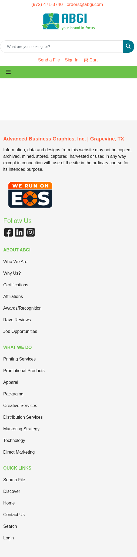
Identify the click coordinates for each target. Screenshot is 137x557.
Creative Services (20, 405)
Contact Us (14, 514)
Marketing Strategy (21, 429)
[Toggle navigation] (8, 72)
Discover (11, 491)
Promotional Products (24, 370)
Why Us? (12, 273)
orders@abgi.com (85, 4)
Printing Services (19, 359)
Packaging (13, 394)
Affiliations (13, 296)
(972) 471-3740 (47, 4)
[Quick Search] (61, 46)
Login (8, 538)
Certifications (15, 285)
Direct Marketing (19, 452)
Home (9, 503)
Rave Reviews (17, 319)
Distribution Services (23, 417)
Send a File (14, 479)
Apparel (10, 382)
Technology (14, 440)
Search (10, 526)
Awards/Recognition (22, 308)
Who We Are (15, 261)
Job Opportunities (20, 331)
